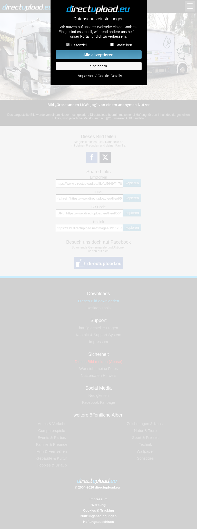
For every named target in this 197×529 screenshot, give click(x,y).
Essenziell (79, 45)
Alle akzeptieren (98, 54)
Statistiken (123, 45)
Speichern (98, 66)
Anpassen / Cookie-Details (99, 76)
